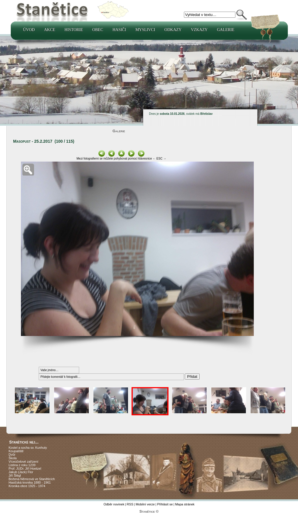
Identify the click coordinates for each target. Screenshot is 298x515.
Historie (74, 30)
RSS (130, 504)
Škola (13, 458)
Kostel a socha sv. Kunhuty (28, 447)
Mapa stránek (185, 504)
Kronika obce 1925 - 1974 (27, 486)
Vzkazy (199, 30)
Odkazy (173, 30)
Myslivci (145, 30)
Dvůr (12, 454)
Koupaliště (16, 451)
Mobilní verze (145, 504)
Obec (97, 30)
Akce (49, 30)
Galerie (225, 30)
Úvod (29, 30)
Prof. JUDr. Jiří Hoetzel (25, 468)
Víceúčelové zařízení (23, 461)
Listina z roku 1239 (22, 465)
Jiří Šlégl (15, 475)
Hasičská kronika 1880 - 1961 (30, 482)
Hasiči (119, 30)
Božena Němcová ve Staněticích (32, 479)
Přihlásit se (165, 504)
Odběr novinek (114, 504)
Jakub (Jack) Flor (21, 472)
